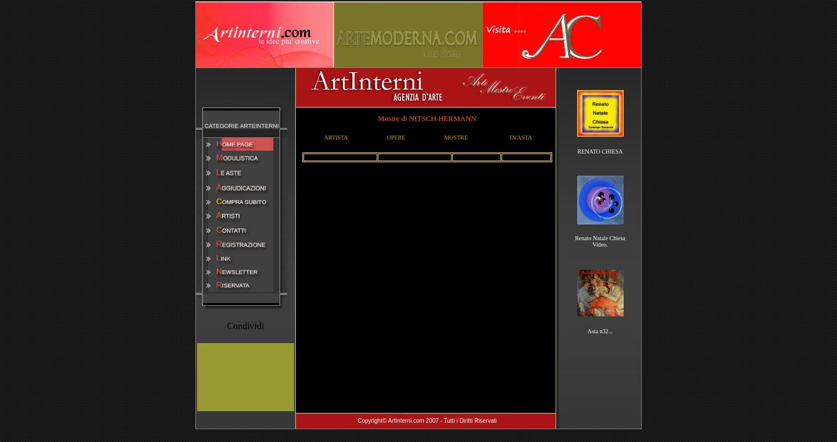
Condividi (245, 326)
